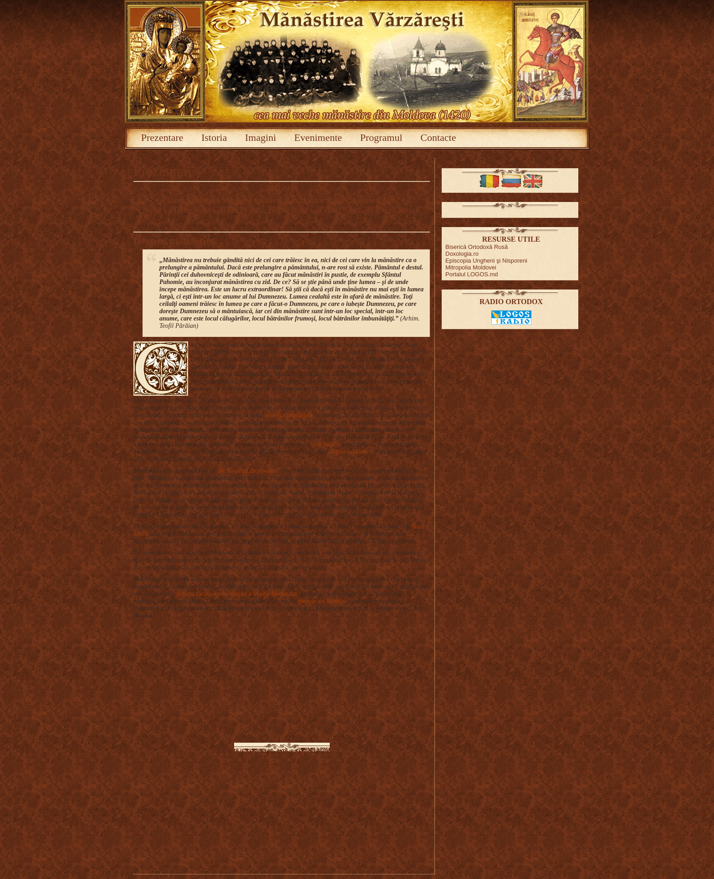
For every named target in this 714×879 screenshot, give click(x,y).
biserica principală (288, 415)
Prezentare (162, 137)
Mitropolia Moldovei (470, 267)
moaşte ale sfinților (321, 601)
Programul (381, 137)
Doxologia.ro (462, 253)
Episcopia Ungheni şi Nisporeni (486, 260)
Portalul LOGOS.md (471, 274)
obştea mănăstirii (350, 451)
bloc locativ (326, 444)
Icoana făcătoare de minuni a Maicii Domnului (237, 593)
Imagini (260, 137)
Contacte (438, 137)
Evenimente (318, 137)
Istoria (214, 137)
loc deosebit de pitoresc (248, 470)
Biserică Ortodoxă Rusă (476, 246)
